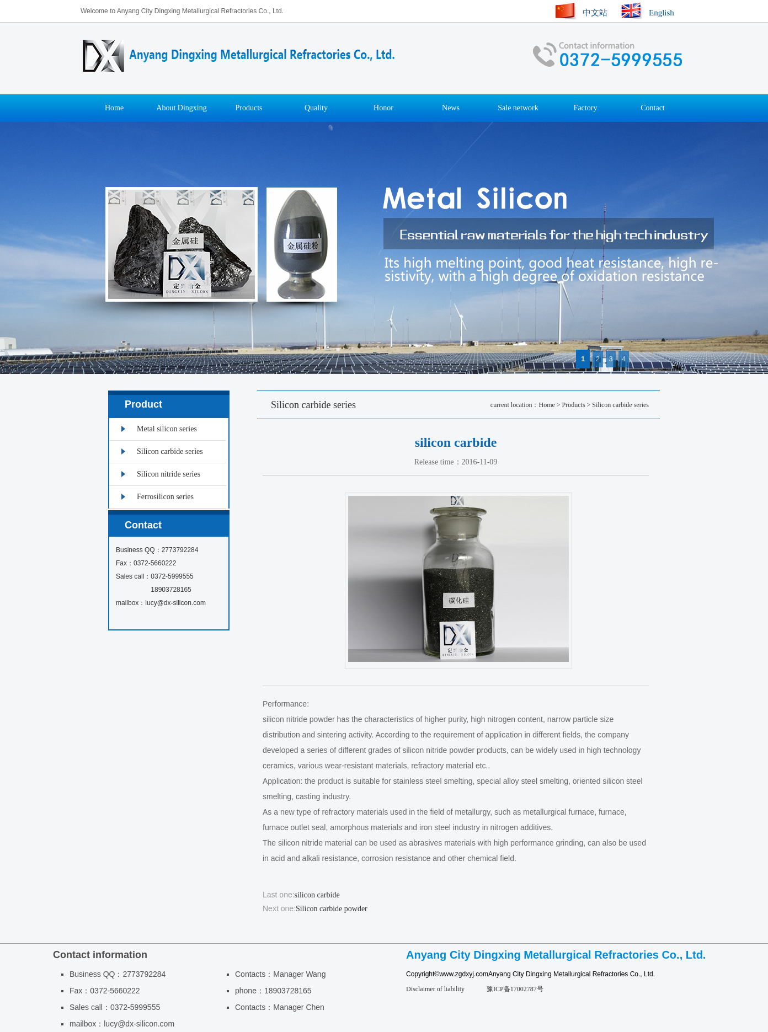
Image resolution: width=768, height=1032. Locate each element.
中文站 (595, 12)
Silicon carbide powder (331, 909)
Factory (586, 108)
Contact (653, 108)
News (451, 108)
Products (249, 108)
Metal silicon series (167, 429)
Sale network (518, 108)
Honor (383, 108)
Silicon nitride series (168, 474)
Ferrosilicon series (165, 497)
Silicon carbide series (620, 405)
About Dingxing (181, 108)
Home (114, 108)
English (661, 12)
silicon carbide (317, 895)
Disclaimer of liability (435, 989)
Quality (316, 108)
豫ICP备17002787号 (515, 989)
